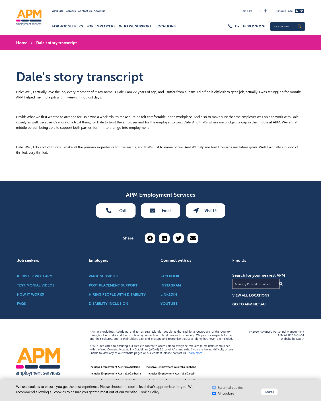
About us (99, 10)
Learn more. (195, 353)
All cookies (226, 393)
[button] (299, 26)
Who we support (135, 26)
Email (160, 210)
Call (116, 210)
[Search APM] (289, 26)
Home (21, 42)
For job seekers (67, 26)
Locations (165, 26)
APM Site (58, 10)
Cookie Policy (149, 392)
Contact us (85, 10)
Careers (71, 10)
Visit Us (205, 210)
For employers (100, 26)
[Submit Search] (281, 284)
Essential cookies (230, 387)
